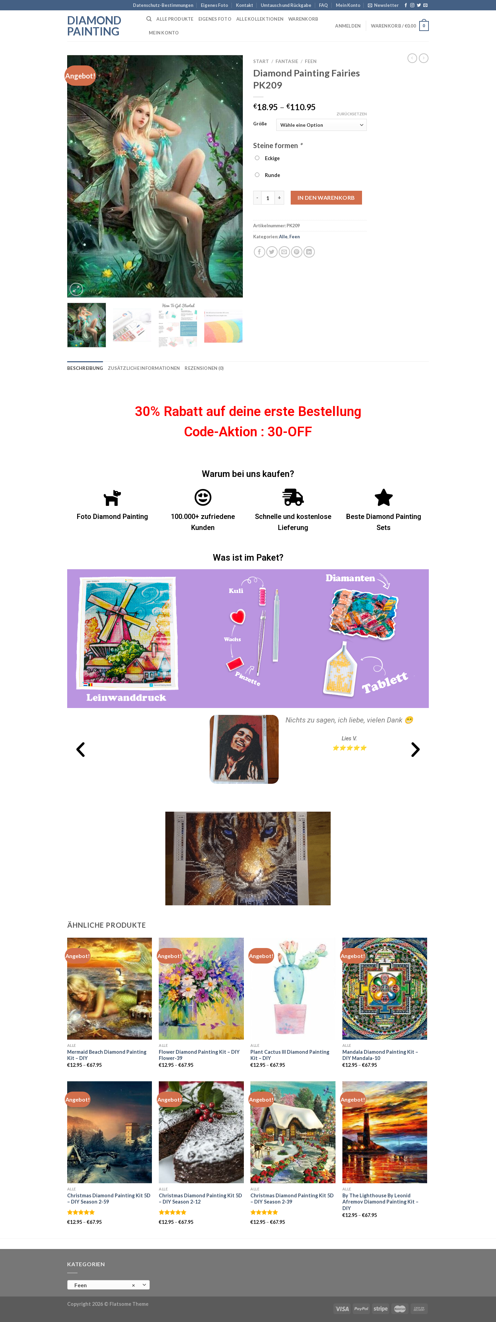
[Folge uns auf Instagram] (412, 5)
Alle (283, 236)
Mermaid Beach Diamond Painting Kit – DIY (106, 1055)
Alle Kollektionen (259, 19)
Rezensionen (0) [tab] (204, 368)
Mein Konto (348, 5)
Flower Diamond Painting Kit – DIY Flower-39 (199, 1055)
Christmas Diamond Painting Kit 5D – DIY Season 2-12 (200, 1199)
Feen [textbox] (104, 1285)
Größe (260, 124)
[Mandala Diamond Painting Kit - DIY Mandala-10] (384, 989)
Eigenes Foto (214, 5)
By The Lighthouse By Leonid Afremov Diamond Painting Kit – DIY (380, 1202)
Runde (267, 175)
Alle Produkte (174, 19)
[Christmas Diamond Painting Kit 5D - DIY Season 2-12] (201, 1132)
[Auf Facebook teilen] (259, 252)
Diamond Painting (94, 26)
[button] (80, 749)
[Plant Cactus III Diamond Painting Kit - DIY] (292, 989)
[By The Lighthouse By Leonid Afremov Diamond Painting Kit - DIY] (384, 1132)
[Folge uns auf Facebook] (406, 5)
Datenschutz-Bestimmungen (163, 5)
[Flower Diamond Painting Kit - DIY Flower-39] (201, 989)
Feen (311, 61)
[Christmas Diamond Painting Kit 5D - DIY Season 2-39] (292, 1132)
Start (261, 61)
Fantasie (287, 61)
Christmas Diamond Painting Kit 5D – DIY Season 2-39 (292, 1199)
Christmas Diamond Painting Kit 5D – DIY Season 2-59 (109, 1199)
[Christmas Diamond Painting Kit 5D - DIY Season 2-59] (109, 1132)
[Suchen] (149, 18)
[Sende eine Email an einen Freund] (284, 252)
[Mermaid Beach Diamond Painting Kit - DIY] (109, 989)
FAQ (323, 5)
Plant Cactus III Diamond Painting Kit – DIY (289, 1055)
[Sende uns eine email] (425, 5)
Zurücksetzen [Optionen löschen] (352, 114)
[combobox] (108, 1285)
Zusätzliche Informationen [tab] (144, 368)
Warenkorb (303, 19)
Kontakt (244, 5)
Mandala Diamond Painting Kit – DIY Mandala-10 (380, 1055)
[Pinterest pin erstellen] (296, 252)
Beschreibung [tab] (85, 368)
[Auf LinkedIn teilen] (309, 252)
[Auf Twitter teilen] (272, 252)
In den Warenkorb (326, 197)
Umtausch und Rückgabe (286, 5)
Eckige (267, 158)
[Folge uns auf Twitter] (419, 5)
